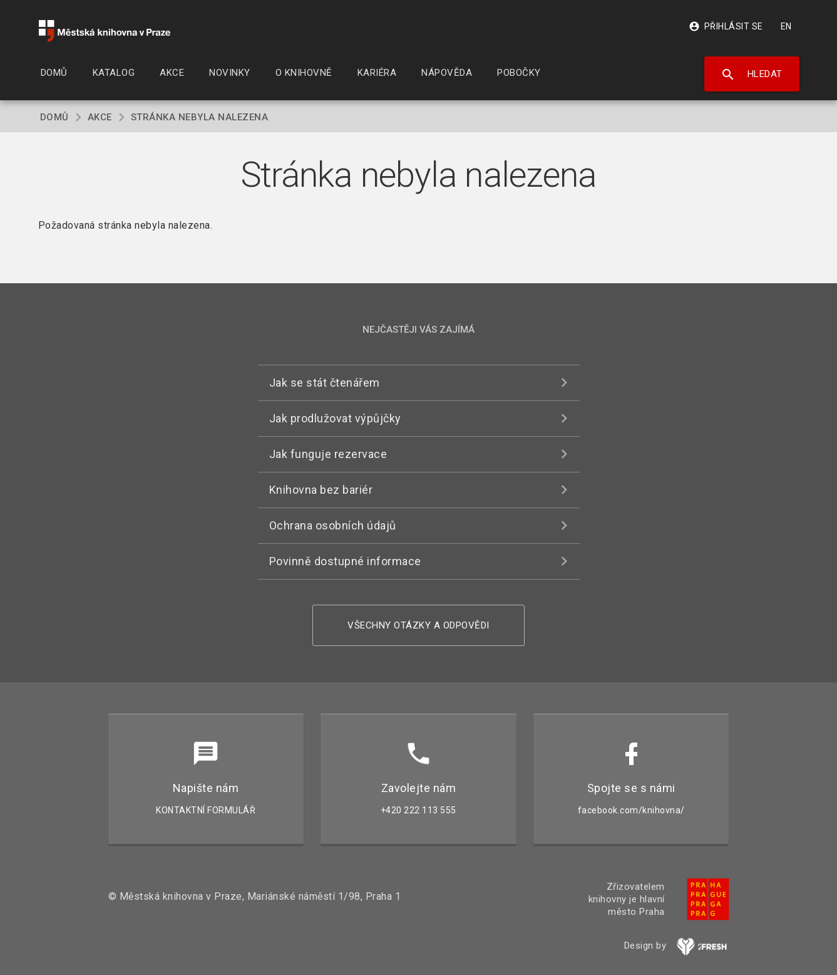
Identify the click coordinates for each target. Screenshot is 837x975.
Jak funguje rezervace (328, 454)
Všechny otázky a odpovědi (418, 625)
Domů (54, 117)
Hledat (752, 74)
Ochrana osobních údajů (332, 525)
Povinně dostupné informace (345, 561)
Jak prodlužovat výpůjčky (335, 418)
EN (786, 26)
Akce (100, 117)
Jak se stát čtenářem (324, 382)
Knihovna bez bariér (321, 489)
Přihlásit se (726, 26)
